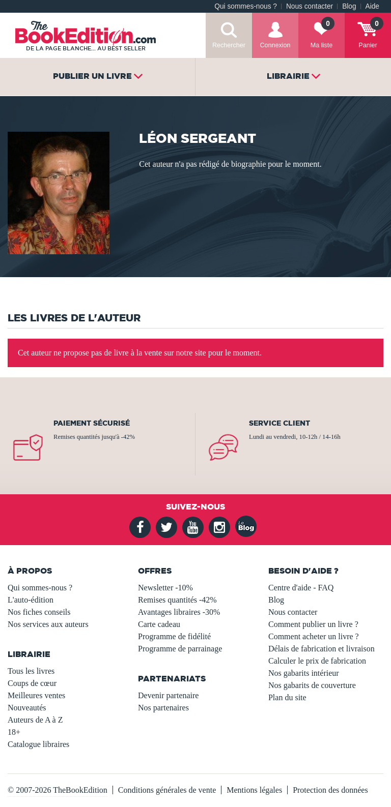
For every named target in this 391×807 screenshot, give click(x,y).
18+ (14, 732)
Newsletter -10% (165, 587)
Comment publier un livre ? (313, 624)
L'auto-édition (30, 599)
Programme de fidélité (174, 636)
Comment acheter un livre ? (313, 636)
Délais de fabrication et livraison (321, 648)
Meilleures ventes (36, 695)
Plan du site (287, 697)
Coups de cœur (32, 683)
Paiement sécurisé (91, 423)
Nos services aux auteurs (48, 624)
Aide (372, 6)
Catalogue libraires (38, 744)
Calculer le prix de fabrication (317, 660)
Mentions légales (254, 790)
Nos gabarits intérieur (303, 673)
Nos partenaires (163, 707)
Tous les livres (31, 671)
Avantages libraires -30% (179, 612)
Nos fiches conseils (39, 612)
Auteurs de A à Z (35, 719)
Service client (279, 423)
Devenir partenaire (168, 695)
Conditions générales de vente (167, 790)
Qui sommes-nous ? (245, 6)
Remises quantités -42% (177, 599)
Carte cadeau (159, 624)
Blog (349, 6)
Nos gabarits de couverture (312, 685)
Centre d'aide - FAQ (300, 587)
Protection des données (330, 790)
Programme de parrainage (180, 648)
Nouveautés (27, 707)
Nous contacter (309, 6)
